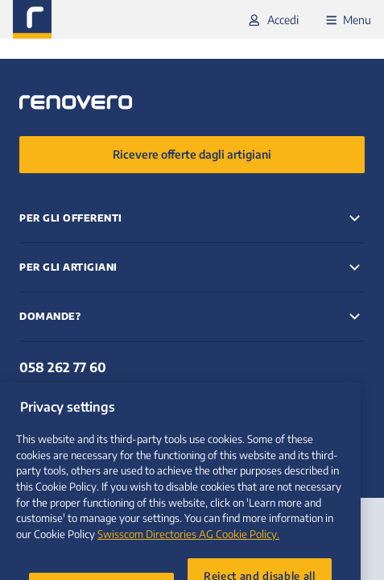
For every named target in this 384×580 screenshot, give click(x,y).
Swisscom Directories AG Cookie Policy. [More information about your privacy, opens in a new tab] (188, 562)
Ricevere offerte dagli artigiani (192, 154)
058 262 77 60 (62, 367)
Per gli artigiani (68, 267)
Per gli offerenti (70, 218)
